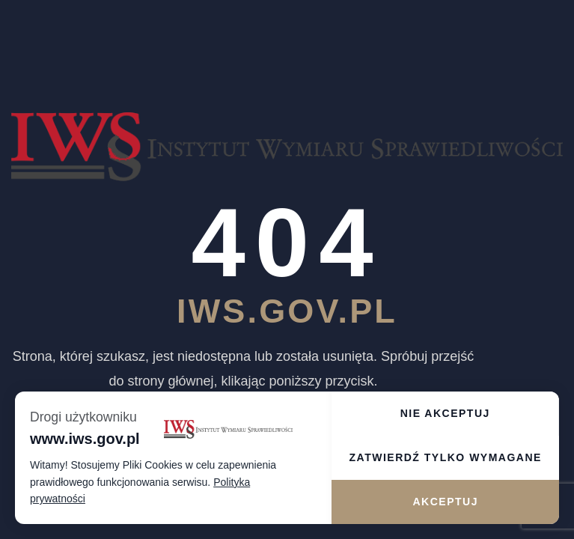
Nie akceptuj (445, 413)
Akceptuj (444, 502)
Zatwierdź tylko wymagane (445, 457)
